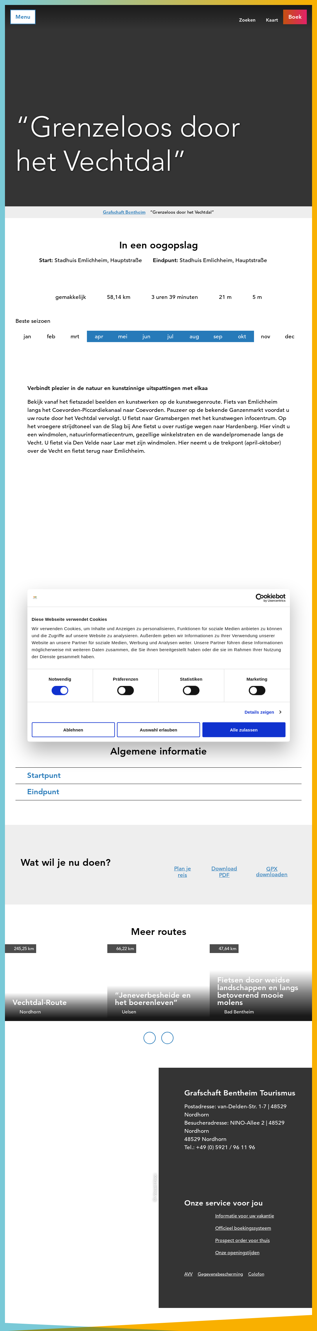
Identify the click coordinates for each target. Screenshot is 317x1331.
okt (242, 336)
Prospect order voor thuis (242, 1240)
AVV (188, 1274)
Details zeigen (259, 712)
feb (51, 336)
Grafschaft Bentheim (124, 212)
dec (289, 336)
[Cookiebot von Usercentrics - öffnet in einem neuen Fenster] (260, 598)
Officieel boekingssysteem (243, 1228)
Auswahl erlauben (158, 729)
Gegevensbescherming (220, 1274)
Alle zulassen (244, 729)
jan (27, 336)
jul (170, 336)
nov (265, 336)
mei (122, 336)
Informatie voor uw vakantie (244, 1216)
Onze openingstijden (237, 1253)
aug (194, 336)
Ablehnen (73, 729)
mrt (75, 336)
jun (146, 336)
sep (218, 336)
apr (99, 336)
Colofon (256, 1274)
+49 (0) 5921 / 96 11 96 (225, 1147)
